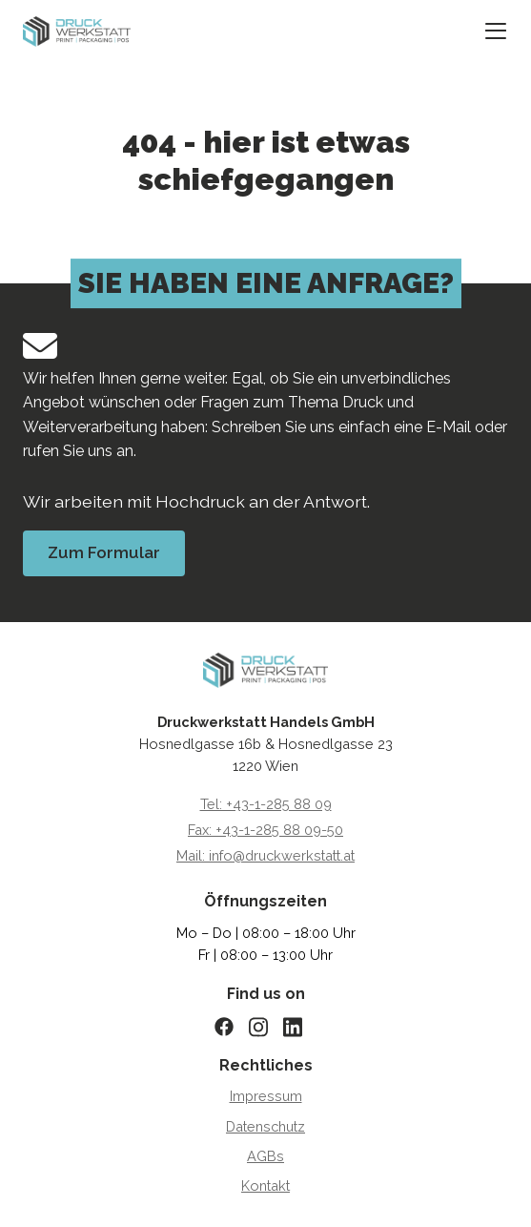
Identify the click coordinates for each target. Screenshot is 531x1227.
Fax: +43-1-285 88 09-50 (265, 829)
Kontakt (265, 1185)
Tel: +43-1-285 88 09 (266, 804)
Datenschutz (265, 1126)
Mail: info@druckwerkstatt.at (265, 855)
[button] (34, 1192)
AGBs (265, 1156)
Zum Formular (104, 552)
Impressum (266, 1096)
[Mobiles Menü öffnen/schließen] (495, 32)
